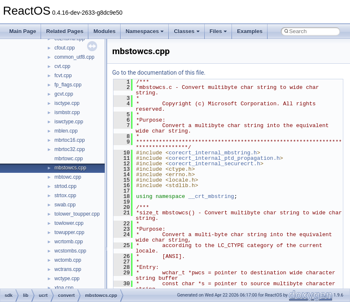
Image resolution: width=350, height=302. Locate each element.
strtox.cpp (65, 195)
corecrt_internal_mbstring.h (213, 152)
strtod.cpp (65, 186)
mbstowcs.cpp (70, 168)
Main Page (22, 31)
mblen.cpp (65, 131)
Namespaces (145, 31)
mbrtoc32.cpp (69, 149)
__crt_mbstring (211, 196)
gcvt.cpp (63, 94)
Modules (104, 31)
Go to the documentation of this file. (159, 72)
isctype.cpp (67, 103)
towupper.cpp (69, 232)
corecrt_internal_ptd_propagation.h (224, 158)
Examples (249, 31)
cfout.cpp (64, 48)
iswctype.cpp (68, 122)
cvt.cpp (62, 66)
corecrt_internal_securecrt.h (214, 163)
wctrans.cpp (67, 269)
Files (218, 31)
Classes (186, 31)
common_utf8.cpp (74, 57)
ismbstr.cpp (67, 112)
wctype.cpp (67, 278)
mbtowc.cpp (67, 177)
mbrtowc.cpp (68, 158)
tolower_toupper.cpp (77, 214)
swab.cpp (65, 205)
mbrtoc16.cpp (69, 140)
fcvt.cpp (63, 75)
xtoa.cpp (63, 288)
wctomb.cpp (67, 260)
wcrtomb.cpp (68, 242)
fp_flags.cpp (68, 85)
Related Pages (64, 31)
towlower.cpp (68, 223)
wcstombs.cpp (70, 251)
